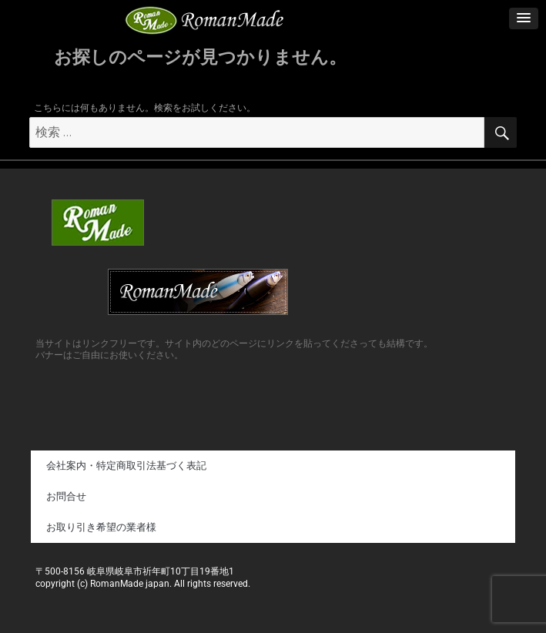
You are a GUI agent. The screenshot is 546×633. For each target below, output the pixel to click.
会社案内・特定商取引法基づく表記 (126, 465)
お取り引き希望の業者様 (101, 527)
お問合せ (66, 496)
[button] (523, 18)
